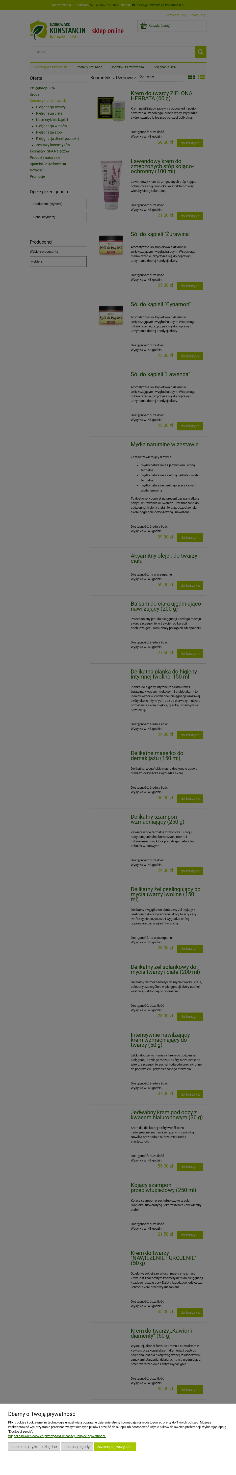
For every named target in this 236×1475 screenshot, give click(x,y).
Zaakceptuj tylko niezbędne (34, 1446)
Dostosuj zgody (77, 1446)
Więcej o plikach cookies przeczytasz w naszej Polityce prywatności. (57, 1436)
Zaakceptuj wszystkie (115, 1446)
